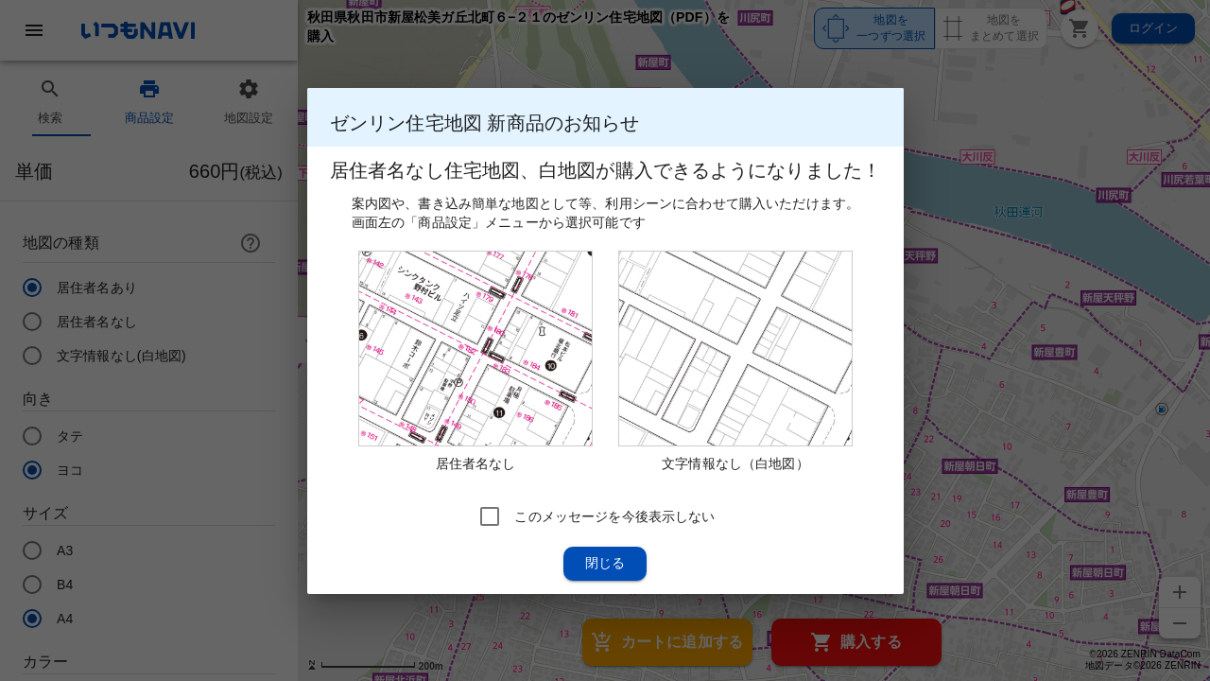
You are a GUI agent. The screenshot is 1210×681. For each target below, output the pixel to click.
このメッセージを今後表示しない (614, 515)
